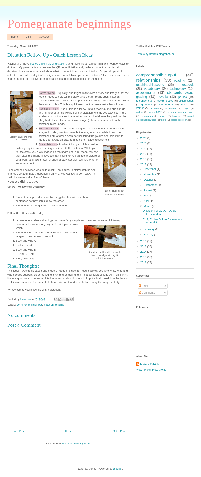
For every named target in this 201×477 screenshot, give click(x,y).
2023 (143, 138)
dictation (49, 304)
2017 (143, 164)
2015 (143, 246)
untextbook (186, 84)
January (149, 234)
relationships (148, 80)
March (148, 206)
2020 (143, 148)
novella (162, 97)
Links (28, 36)
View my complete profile (151, 369)
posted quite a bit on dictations (48, 63)
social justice (165, 100)
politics (182, 97)
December (150, 169)
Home (14, 36)
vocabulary (152, 88)
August (148, 190)
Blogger (117, 468)
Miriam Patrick (149, 364)
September (151, 184)
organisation (186, 100)
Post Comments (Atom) (76, 443)
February (149, 229)
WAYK (140, 108)
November (150, 174)
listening (176, 116)
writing (185, 104)
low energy (166, 104)
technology (178, 88)
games (162, 116)
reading (59, 304)
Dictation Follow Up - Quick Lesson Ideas (159, 212)
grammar (146, 104)
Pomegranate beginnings (69, 23)
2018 (143, 159)
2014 (143, 251)
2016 (143, 241)
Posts (144, 285)
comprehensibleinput (29, 304)
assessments (145, 92)
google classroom (178, 120)
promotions (147, 116)
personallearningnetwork (180, 112)
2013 (143, 257)
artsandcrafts (144, 100)
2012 (143, 262)
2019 (143, 154)
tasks (163, 119)
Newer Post (17, 431)
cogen (186, 108)
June (147, 195)
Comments (147, 292)
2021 (143, 143)
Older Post (119, 431)
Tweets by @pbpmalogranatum (155, 54)
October (149, 179)
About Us (44, 36)
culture (139, 112)
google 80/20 (155, 112)
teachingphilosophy (150, 84)
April (147, 200)
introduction (171, 108)
